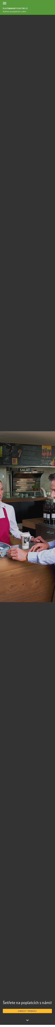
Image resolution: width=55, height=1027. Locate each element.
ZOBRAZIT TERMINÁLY (27, 1011)
